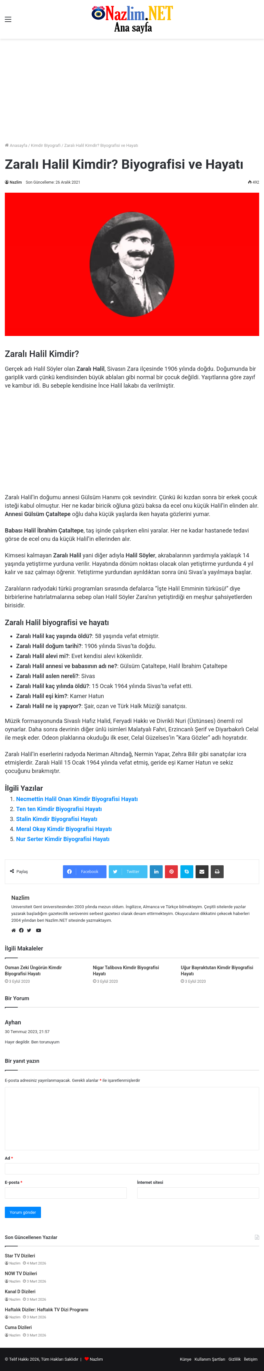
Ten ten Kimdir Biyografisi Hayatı (59, 809)
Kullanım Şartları (210, 1359)
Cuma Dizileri (18, 1327)
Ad (9, 1158)
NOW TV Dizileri (21, 1273)
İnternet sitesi (150, 1182)
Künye (185, 1359)
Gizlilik (234, 1359)
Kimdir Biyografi (46, 145)
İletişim (251, 1359)
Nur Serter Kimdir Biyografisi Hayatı (62, 839)
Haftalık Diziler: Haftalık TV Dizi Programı (46, 1309)
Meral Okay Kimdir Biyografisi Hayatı (64, 829)
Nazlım (96, 1359)
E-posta (13, 1182)
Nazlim (16, 182)
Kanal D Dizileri (20, 1291)
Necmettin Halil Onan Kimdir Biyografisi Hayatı (77, 799)
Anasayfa (16, 145)
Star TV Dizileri (20, 1255)
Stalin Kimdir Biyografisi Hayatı (56, 819)
